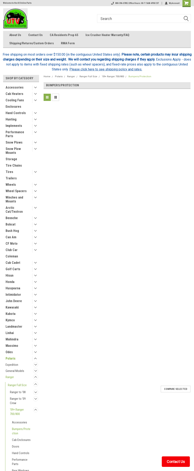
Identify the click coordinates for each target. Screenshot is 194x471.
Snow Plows (14, 142)
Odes (9, 352)
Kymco (10, 320)
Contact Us (35, 35)
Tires (9, 172)
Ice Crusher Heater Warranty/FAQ (107, 35)
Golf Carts (13, 269)
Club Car (12, 250)
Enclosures (13, 107)
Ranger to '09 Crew (18, 401)
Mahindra (12, 339)
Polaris (10, 358)
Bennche (12, 218)
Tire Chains (14, 165)
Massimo (12, 346)
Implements (14, 126)
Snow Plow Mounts (13, 151)
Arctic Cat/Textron (14, 210)
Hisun (9, 275)
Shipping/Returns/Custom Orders (31, 43)
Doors (15, 446)
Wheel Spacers (16, 191)
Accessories (15, 87)
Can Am (11, 237)
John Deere (14, 301)
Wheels (11, 185)
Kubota (10, 314)
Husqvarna (13, 288)
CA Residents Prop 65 (64, 35)
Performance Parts (15, 134)
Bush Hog (12, 231)
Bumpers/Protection (21, 431)
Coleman (12, 256)
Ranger (10, 377)
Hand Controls (16, 113)
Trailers (11, 178)
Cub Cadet (13, 263)
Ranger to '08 (18, 392)
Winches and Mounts (14, 199)
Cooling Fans (15, 100)
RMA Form (68, 43)
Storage (11, 159)
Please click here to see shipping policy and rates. (105, 69)
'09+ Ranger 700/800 (17, 412)
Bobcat (10, 224)
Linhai (10, 333)
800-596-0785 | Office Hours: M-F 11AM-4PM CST (135, 3)
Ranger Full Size (17, 385)
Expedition (12, 365)
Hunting (11, 119)
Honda (10, 282)
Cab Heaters (14, 94)
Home (47, 76)
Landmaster (14, 326)
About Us (15, 35)
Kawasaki (12, 307)
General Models (15, 371)
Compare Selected (175, 389)
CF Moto (12, 243)
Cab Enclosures (21, 440)
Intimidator (13, 295)
